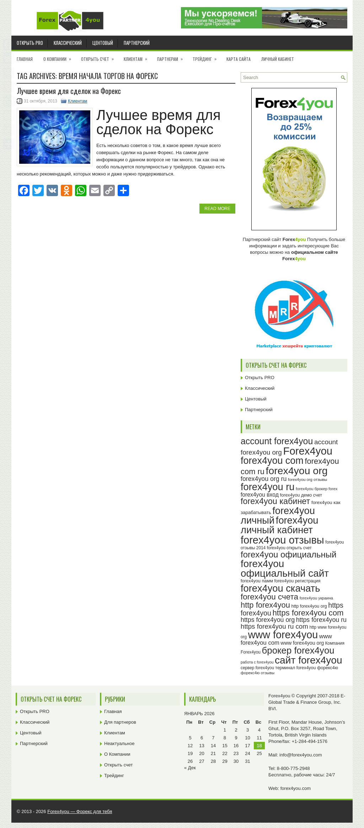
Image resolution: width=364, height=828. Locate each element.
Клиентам (138, 56)
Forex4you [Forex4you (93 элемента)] (308, 451)
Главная (25, 59)
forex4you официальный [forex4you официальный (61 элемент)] (288, 554)
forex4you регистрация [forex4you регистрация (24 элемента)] (297, 580)
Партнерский (137, 42)
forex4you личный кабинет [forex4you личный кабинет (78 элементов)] (279, 525)
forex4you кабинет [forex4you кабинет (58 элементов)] (275, 501)
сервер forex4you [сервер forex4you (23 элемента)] (257, 667)
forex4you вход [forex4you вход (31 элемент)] (260, 495)
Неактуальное (119, 743)
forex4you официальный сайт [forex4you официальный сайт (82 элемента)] (285, 568)
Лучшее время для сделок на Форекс (69, 90)
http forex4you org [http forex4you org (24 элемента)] (309, 606)
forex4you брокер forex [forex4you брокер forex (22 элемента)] (316, 489)
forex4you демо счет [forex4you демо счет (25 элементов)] (301, 495)
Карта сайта (238, 59)
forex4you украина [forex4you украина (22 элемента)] (316, 598)
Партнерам (172, 56)
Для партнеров (120, 722)
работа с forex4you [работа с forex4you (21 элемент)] (257, 662)
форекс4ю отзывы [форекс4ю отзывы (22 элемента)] (257, 673)
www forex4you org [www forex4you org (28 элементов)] (302, 643)
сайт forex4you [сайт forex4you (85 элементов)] (308, 660)
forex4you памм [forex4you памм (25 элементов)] (257, 580)
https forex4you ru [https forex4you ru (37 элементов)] (321, 619)
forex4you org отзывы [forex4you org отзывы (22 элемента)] (307, 479)
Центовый (102, 42)
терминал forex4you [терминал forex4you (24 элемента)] (295, 667)
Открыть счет (99, 56)
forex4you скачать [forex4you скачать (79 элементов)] (280, 588)
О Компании (59, 56)
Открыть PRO (30, 42)
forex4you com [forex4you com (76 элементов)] (272, 460)
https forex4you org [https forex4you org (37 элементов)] (268, 619)
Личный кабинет (277, 59)
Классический (68, 42)
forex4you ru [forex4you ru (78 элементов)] (267, 486)
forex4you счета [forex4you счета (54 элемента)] (269, 596)
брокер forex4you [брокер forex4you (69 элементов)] (298, 650)
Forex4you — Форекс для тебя (79, 811)
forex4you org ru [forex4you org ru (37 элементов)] (264, 478)
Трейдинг (207, 56)
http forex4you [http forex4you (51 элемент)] (265, 605)
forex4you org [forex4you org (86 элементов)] (297, 470)
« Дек (190, 767)
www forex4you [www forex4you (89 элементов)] (283, 634)
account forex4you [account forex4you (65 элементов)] (277, 441)
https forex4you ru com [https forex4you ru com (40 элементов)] (274, 626)
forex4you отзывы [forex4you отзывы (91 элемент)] (282, 540)
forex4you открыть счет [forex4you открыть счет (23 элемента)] (289, 547)
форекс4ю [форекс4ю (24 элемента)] (327, 667)
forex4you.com (295, 788)
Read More (217, 208)
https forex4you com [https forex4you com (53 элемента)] (307, 612)
